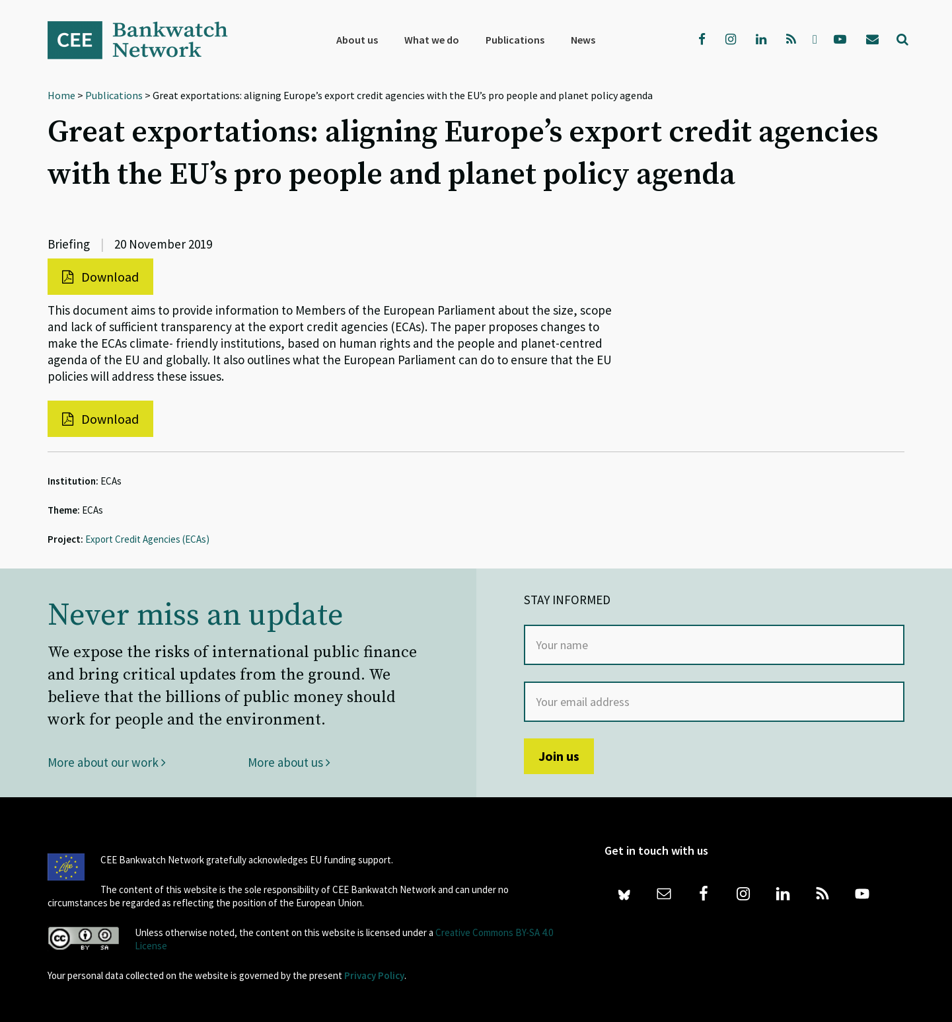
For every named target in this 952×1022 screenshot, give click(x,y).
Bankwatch (147, 39)
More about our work (107, 762)
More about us (289, 762)
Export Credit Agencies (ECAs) (147, 539)
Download (100, 276)
